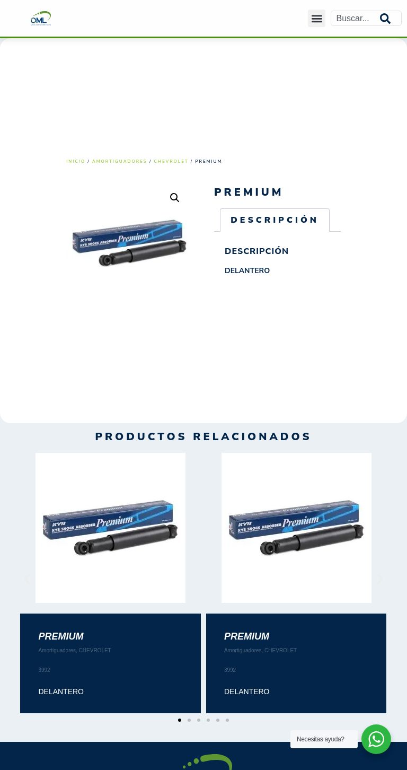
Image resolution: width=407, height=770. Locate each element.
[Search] (390, 18)
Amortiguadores (119, 161)
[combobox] (355, 18)
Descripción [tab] (275, 220)
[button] (316, 18)
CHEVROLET (171, 161)
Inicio (75, 161)
